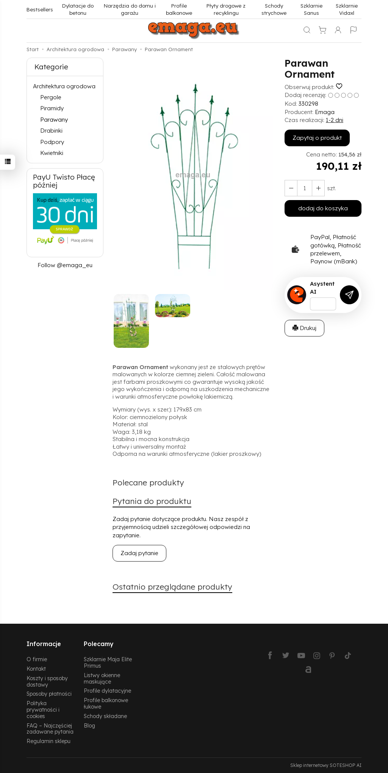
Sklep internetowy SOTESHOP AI (325, 765)
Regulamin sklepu (48, 741)
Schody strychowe (273, 9)
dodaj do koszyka (323, 208)
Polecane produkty (148, 482)
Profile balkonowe (179, 9)
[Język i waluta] (353, 31)
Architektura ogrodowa (64, 86)
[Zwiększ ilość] (291, 188)
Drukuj (304, 328)
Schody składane (105, 716)
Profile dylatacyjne (107, 690)
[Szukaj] (307, 31)
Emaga (325, 112)
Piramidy (52, 108)
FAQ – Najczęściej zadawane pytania (50, 728)
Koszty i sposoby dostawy (47, 681)
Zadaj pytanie (139, 553)
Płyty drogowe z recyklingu (226, 9)
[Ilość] (304, 188)
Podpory (52, 142)
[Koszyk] (322, 31)
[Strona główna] (194, 31)
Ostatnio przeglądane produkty (172, 586)
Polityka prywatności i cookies (43, 709)
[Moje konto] (338, 31)
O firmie (37, 659)
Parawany (54, 119)
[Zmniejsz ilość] (318, 188)
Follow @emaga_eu (65, 265)
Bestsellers (40, 9)
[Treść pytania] (323, 303)
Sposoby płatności (49, 693)
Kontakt (36, 668)
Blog (89, 725)
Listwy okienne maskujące (102, 678)
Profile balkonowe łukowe (106, 703)
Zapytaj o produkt (317, 137)
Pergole (50, 97)
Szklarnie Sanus (311, 9)
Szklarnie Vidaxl (347, 9)
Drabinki (51, 130)
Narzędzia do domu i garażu (130, 9)
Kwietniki (51, 152)
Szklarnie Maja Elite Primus (108, 662)
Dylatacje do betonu (78, 9)
